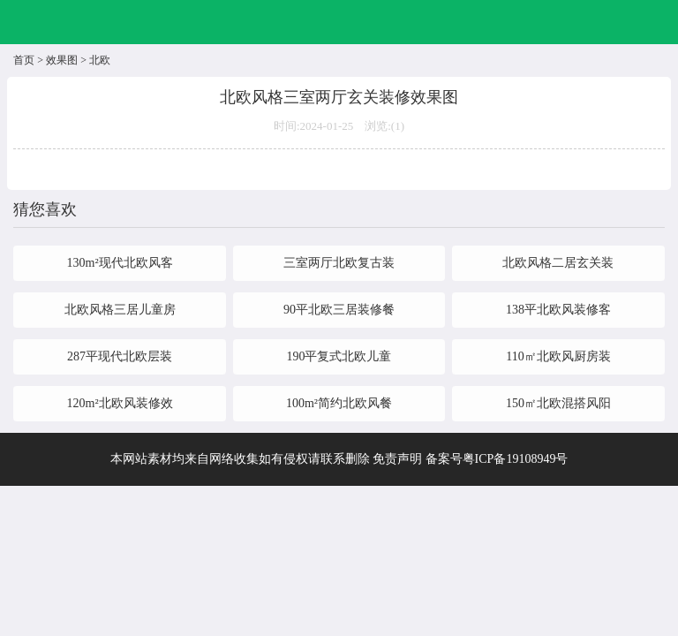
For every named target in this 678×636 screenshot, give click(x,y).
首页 (23, 60)
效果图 (62, 60)
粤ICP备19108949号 (516, 459)
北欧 (99, 60)
